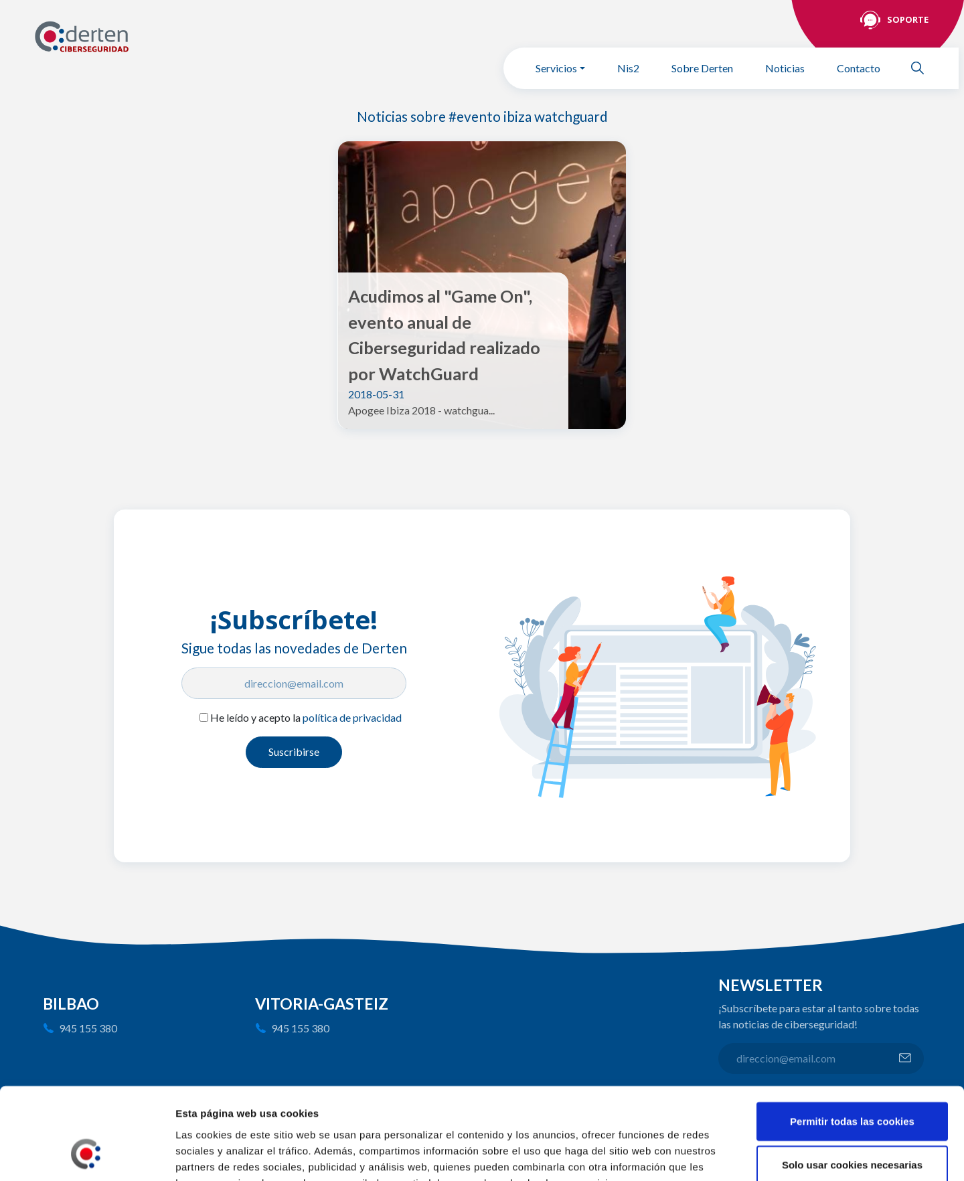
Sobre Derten (702, 68)
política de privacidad (352, 717)
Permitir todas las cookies (852, 1038)
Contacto (858, 68)
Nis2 (628, 68)
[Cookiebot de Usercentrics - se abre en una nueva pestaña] (86, 1155)
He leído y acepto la (306, 717)
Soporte (908, 19)
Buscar (923, 68)
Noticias (785, 68)
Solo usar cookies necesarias (852, 1083)
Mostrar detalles (720, 1155)
